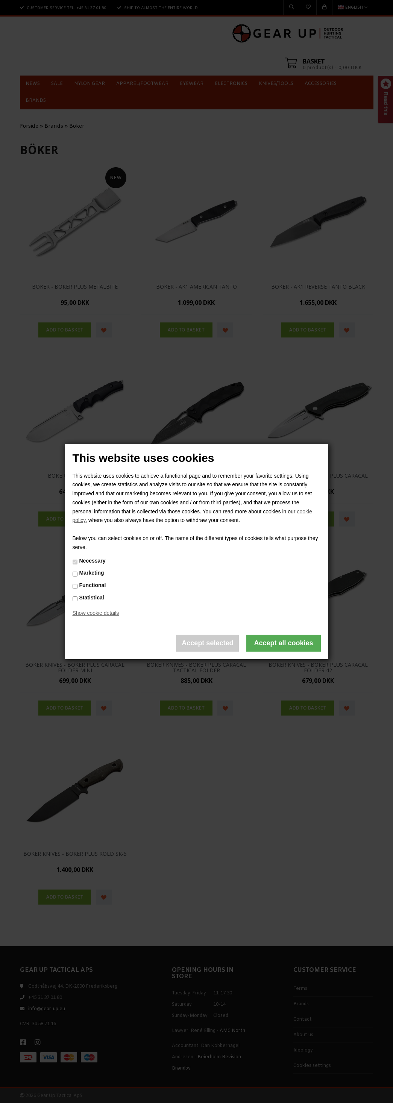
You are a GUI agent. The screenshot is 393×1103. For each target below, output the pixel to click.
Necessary (92, 561)
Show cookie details (96, 613)
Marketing (91, 573)
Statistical (91, 598)
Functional (92, 585)
